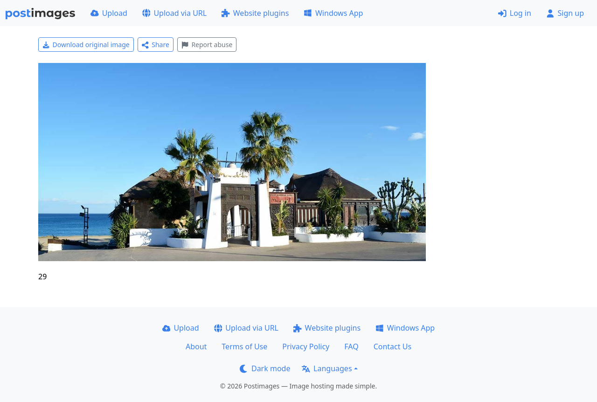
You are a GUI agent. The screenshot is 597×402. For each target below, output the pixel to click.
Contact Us (392, 346)
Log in (514, 13)
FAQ (351, 346)
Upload (108, 13)
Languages (327, 368)
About (196, 346)
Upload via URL (174, 13)
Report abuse (206, 44)
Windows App (333, 13)
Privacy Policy (305, 346)
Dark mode (265, 368)
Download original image (86, 44)
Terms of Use (244, 346)
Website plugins (255, 13)
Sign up (565, 13)
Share (155, 44)
